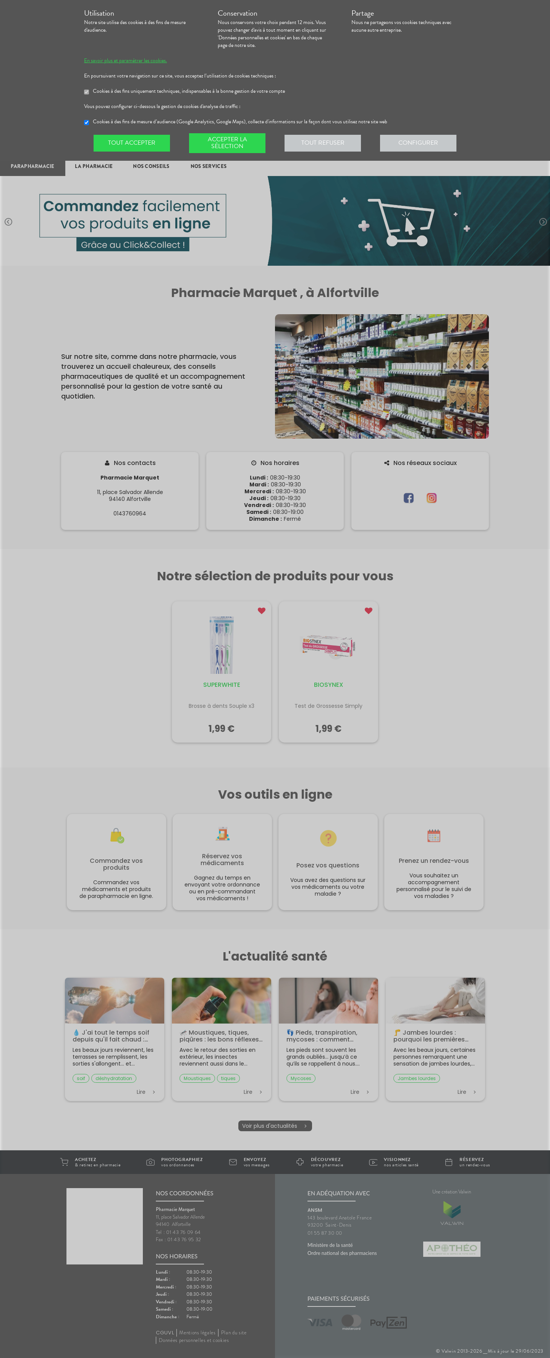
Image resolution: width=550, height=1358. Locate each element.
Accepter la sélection (227, 143)
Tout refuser (323, 142)
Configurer (418, 142)
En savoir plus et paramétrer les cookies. (125, 61)
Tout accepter (131, 142)
